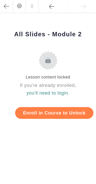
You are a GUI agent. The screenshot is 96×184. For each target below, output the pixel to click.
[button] (32, 6)
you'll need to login (47, 93)
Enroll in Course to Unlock (54, 113)
